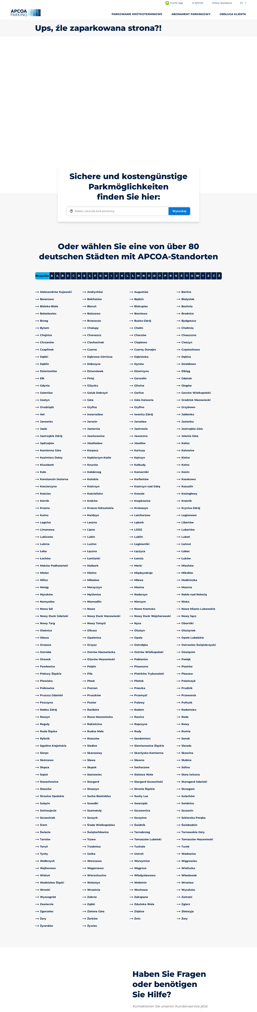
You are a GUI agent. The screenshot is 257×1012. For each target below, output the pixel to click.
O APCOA (137, 948)
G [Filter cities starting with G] (100, 160)
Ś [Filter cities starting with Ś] (181, 160)
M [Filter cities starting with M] (138, 160)
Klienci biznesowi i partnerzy (149, 970)
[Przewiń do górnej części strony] (251, 923)
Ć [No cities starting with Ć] (73, 160)
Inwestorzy (138, 981)
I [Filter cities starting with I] (111, 160)
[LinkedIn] (85, 948)
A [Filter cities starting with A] (52, 160)
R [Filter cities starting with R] (171, 160)
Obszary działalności (144, 965)
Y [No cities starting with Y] (203, 160)
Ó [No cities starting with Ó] (160, 160)
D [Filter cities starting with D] (79, 160)
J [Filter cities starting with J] (116, 160)
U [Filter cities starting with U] (192, 160)
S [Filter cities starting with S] (176, 160)
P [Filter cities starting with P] (165, 160)
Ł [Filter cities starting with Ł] (133, 160)
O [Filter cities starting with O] (154, 160)
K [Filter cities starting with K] (122, 160)
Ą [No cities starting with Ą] (57, 160)
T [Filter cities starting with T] (187, 160)
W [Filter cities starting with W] (197, 160)
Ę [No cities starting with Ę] (90, 160)
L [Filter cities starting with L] (127, 160)
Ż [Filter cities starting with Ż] (219, 160)
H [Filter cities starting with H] (106, 160)
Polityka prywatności (47, 1008)
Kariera (135, 975)
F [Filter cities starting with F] (95, 160)
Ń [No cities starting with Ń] (149, 160)
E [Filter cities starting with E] (84, 160)
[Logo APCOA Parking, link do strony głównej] (25, 13)
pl (243, 2)
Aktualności (139, 986)
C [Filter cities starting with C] (68, 160)
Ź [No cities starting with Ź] (214, 160)
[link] (58, 177)
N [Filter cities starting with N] (144, 160)
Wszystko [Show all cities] (42, 160)
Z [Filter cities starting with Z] (208, 160)
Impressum (73, 1008)
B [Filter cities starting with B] (63, 160)
